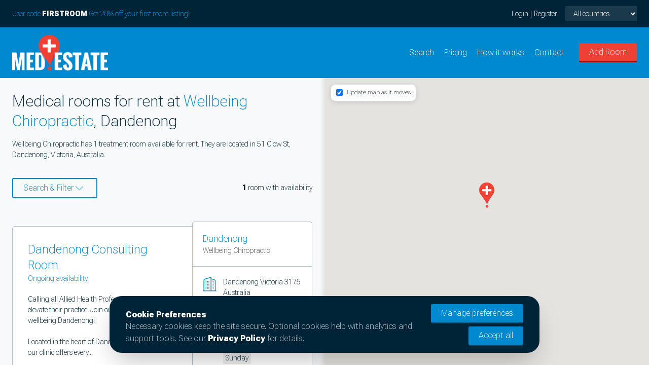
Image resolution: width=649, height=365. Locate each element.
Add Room (608, 52)
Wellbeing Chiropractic (236, 250)
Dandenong (225, 238)
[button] (486, 195)
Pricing (455, 52)
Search (421, 52)
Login (520, 14)
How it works (500, 52)
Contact (549, 52)
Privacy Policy (236, 338)
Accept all (496, 335)
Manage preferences (477, 313)
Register (545, 14)
